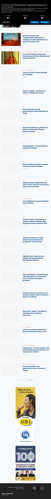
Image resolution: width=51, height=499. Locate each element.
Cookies (22, 488)
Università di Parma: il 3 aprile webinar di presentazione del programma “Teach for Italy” (33, 240)
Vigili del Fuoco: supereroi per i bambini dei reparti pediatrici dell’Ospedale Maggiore (33, 258)
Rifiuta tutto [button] (34, 22)
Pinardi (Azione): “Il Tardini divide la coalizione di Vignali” (35, 147)
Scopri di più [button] (6, 22)
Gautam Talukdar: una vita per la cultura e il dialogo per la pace (34, 92)
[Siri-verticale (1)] (25, 387)
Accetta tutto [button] (45, 22)
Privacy (18, 488)
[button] (49, 2)
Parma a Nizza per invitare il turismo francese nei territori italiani (35, 165)
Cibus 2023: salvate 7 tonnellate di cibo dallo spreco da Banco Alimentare (35, 313)
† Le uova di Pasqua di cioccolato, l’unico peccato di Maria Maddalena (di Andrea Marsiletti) (36, 56)
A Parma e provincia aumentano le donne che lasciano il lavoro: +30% (35, 330)
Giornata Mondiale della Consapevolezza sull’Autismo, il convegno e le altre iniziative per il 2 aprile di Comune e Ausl (35, 39)
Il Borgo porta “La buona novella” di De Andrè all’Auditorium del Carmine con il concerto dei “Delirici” (36, 350)
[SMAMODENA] (25, 429)
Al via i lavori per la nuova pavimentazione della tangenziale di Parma (35, 111)
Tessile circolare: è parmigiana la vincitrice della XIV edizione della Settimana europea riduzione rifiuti (35, 221)
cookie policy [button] (10, 6)
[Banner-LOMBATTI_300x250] (25, 446)
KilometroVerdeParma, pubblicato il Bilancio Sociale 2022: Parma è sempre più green (35, 129)
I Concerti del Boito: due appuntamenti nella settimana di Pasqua (34, 368)
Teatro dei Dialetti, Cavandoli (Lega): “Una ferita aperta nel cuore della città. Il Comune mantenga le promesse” (35, 277)
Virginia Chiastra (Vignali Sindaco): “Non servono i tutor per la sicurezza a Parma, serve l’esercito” (36, 185)
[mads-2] (25, 464)
